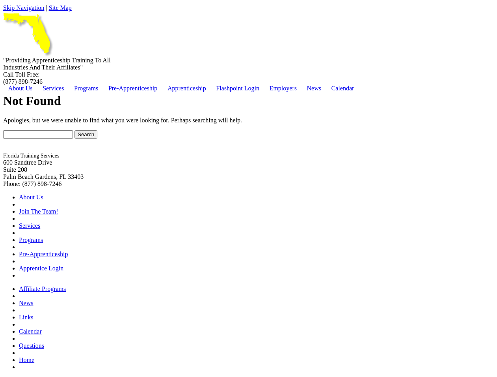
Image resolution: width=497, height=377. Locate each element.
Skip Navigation (23, 7)
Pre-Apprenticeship (132, 88)
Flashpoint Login (237, 88)
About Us (20, 88)
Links (26, 317)
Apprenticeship (187, 88)
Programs (86, 88)
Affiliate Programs (42, 288)
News (314, 88)
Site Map (60, 7)
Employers (283, 88)
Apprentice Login (41, 268)
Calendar (342, 88)
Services (53, 88)
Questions (31, 345)
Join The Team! (38, 211)
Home (26, 359)
